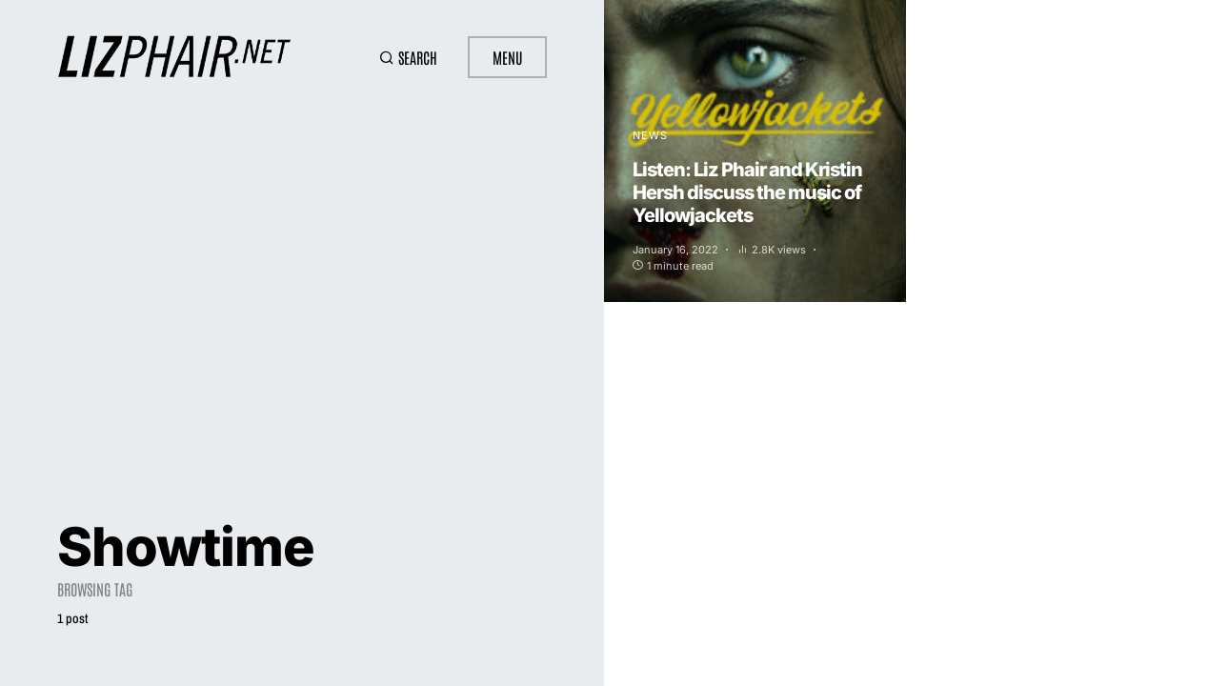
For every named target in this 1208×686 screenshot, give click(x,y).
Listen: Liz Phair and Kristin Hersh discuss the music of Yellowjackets (747, 192)
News (650, 135)
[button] (408, 57)
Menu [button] (507, 57)
